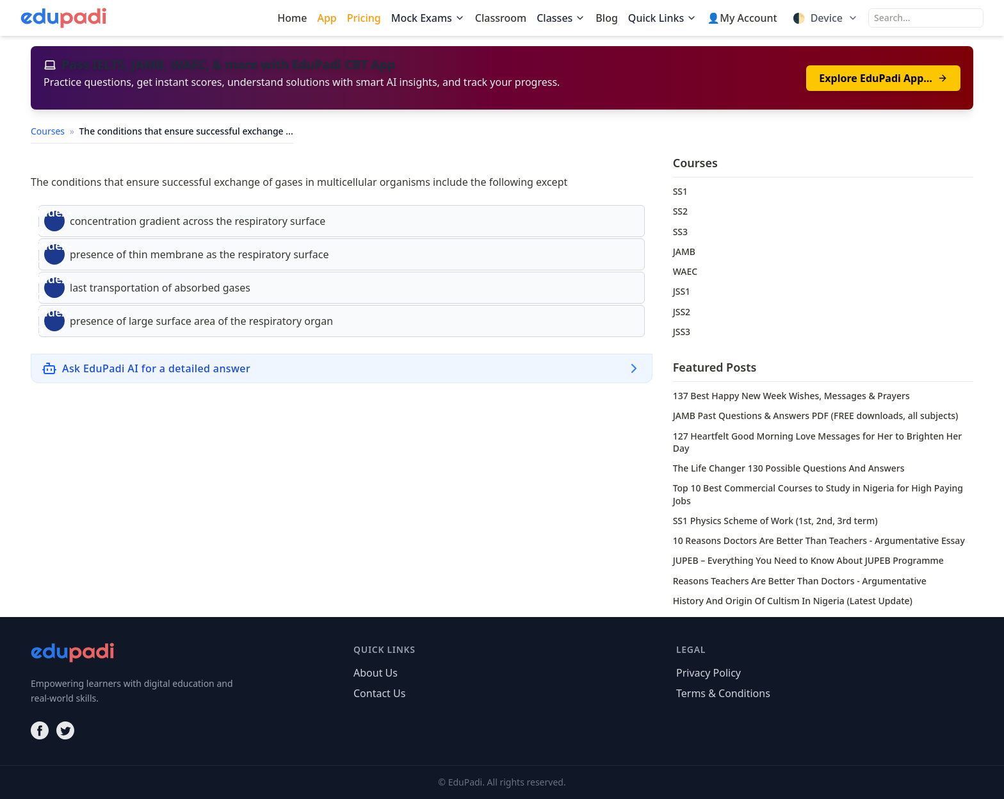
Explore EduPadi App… (883, 78)
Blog (606, 18)
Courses (49, 131)
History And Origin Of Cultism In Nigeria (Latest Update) (792, 601)
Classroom (500, 18)
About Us (375, 673)
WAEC (685, 271)
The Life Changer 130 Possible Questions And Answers (789, 468)
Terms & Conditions (723, 693)
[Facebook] (40, 730)
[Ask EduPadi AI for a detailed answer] (341, 368)
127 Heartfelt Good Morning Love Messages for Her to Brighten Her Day (817, 442)
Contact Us (379, 693)
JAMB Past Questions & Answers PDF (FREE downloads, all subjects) (816, 415)
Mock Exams (428, 18)
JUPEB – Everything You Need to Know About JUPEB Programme (808, 560)
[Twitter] (65, 730)
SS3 (680, 232)
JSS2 (681, 312)
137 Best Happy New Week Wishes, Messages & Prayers (791, 396)
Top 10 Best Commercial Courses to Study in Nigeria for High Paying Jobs (818, 494)
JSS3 (681, 331)
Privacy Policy (708, 673)
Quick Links (662, 18)
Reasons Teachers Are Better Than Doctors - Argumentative (800, 581)
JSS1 (681, 291)
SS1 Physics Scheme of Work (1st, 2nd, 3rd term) (775, 521)
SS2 (680, 211)
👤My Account (742, 18)
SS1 (680, 191)
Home (292, 18)
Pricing (364, 18)
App (326, 18)
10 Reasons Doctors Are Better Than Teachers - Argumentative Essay (819, 540)
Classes (561, 18)
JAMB (684, 251)
